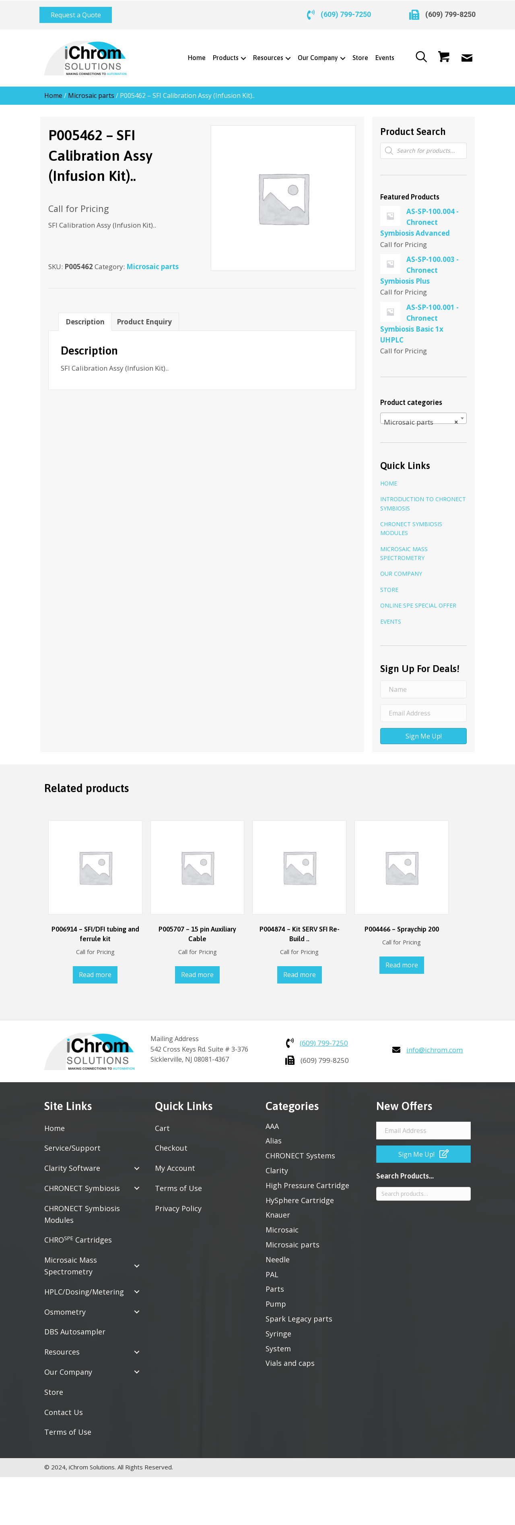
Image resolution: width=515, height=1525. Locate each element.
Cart (162, 1123)
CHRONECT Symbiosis (82, 1183)
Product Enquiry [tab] (144, 317)
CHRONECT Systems (300, 1151)
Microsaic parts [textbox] (421, 417)
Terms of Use (67, 1427)
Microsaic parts (91, 90)
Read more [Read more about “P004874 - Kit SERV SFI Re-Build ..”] (299, 969)
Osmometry (65, 1307)
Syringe (278, 1329)
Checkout (171, 1143)
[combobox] (423, 413)
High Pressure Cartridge (307, 1180)
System (278, 1344)
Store (389, 585)
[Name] (423, 684)
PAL (272, 1269)
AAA (272, 1121)
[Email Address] (423, 708)
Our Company (401, 569)
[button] (75, 12)
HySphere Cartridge (300, 1195)
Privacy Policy (178, 1203)
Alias (274, 1136)
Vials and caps (290, 1358)
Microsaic (282, 1225)
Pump (276, 1299)
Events (390, 616)
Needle (278, 1254)
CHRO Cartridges (78, 1235)
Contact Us (63, 1407)
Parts (275, 1284)
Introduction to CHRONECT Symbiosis (423, 498)
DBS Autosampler (74, 1327)
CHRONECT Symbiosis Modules (411, 523)
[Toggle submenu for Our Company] (340, 53)
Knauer (278, 1210)
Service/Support (72, 1143)
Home (53, 90)
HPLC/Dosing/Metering (84, 1287)
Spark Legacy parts (299, 1314)
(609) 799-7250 (346, 12)
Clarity (277, 1165)
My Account (175, 1163)
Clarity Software (72, 1163)
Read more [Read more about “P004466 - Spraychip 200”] (401, 960)
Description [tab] (85, 317)
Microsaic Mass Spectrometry (404, 548)
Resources (62, 1347)
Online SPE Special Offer (418, 600)
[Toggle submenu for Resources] (285, 53)
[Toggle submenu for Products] (241, 53)
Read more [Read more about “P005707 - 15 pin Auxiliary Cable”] (197, 969)
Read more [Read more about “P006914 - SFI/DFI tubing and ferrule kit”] (95, 969)
